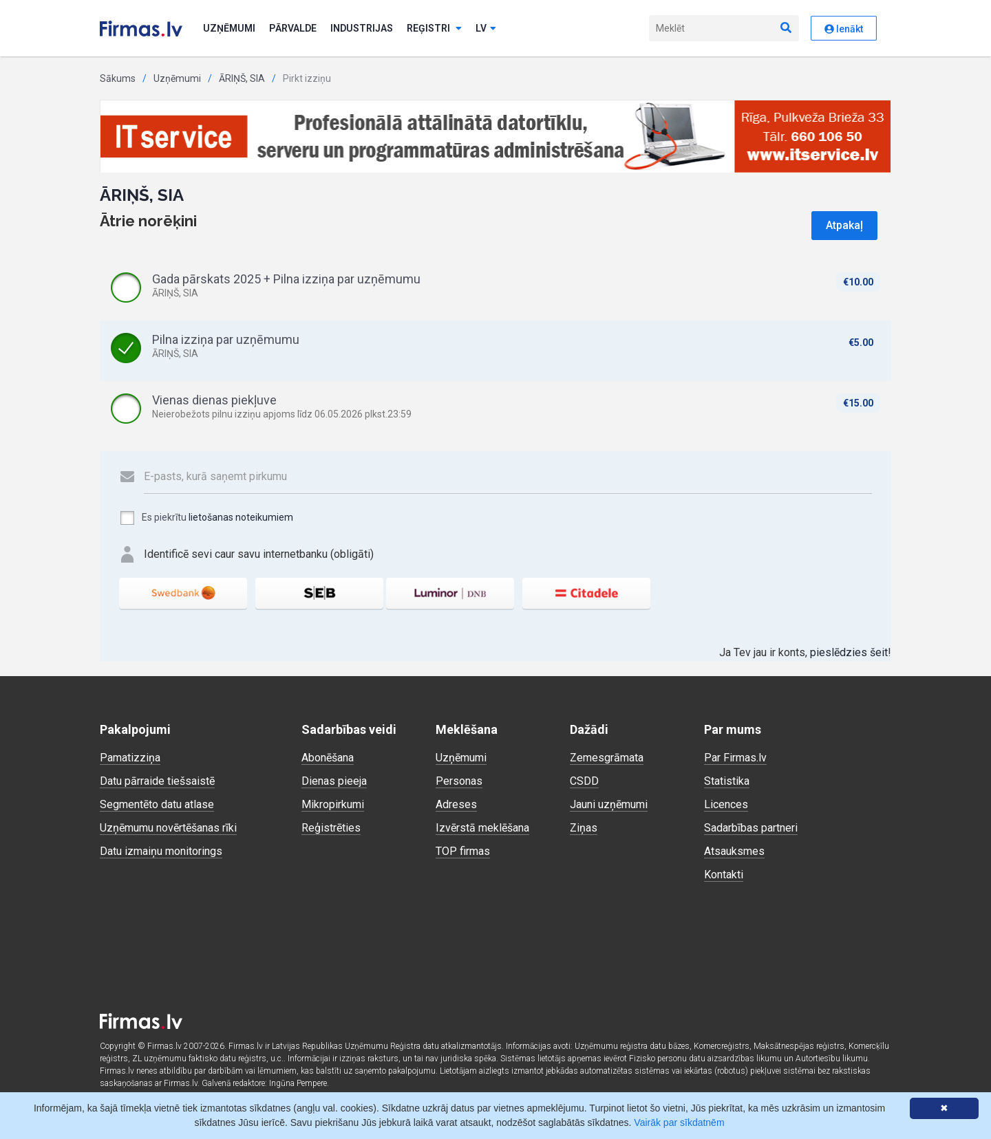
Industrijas (361, 28)
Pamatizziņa (130, 757)
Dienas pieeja (334, 781)
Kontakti (723, 874)
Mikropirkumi (332, 804)
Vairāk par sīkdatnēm (679, 1122)
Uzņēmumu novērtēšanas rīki (168, 827)
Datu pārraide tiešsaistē (157, 781)
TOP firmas (463, 851)
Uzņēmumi (229, 28)
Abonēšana (327, 757)
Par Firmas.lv (735, 757)
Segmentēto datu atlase (157, 804)
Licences (726, 804)
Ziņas (583, 827)
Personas (459, 781)
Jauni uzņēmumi (609, 804)
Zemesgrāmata (606, 757)
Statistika (726, 781)
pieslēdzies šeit (849, 652)
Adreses (456, 804)
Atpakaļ (844, 225)
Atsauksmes (734, 851)
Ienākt (843, 28)
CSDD (584, 781)
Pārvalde (293, 28)
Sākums (118, 78)
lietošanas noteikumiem (241, 517)
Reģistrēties (331, 827)
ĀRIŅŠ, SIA (242, 78)
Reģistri (434, 28)
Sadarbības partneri (751, 827)
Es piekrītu (206, 518)
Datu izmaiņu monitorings (161, 851)
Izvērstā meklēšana (482, 827)
